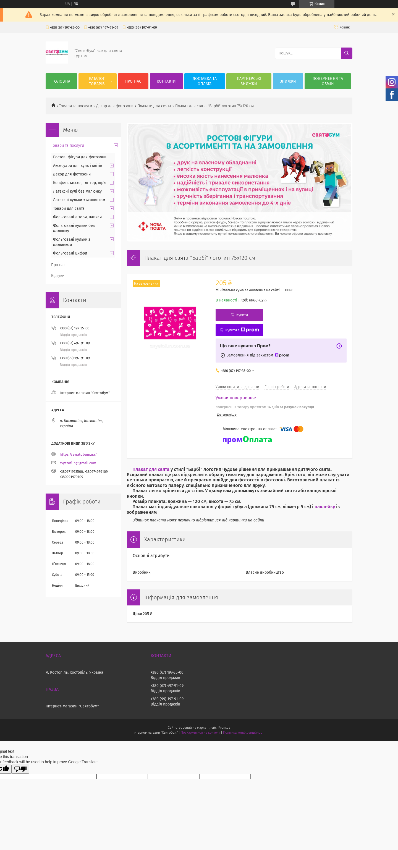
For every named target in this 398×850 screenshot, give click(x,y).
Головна (61, 81)
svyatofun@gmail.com (78, 463)
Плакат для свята (150, 469)
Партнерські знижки (249, 81)
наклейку (325, 506)
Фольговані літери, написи (77, 217)
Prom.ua (224, 728)
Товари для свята (69, 208)
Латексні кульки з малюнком (79, 200)
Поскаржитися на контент (200, 732)
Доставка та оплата (205, 81)
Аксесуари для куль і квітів (77, 165)
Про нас (133, 81)
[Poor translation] (20, 769)
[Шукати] (346, 53)
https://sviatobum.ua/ (78, 454)
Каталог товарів (97, 81)
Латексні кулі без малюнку (77, 191)
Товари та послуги (75, 106)
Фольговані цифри (70, 253)
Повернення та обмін (328, 81)
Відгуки (57, 275)
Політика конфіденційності (244, 732)
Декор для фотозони (114, 106)
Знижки (288, 81)
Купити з (242, 329)
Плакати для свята (154, 106)
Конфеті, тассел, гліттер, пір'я (79, 182)
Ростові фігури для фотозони (79, 157)
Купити (242, 315)
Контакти (166, 81)
